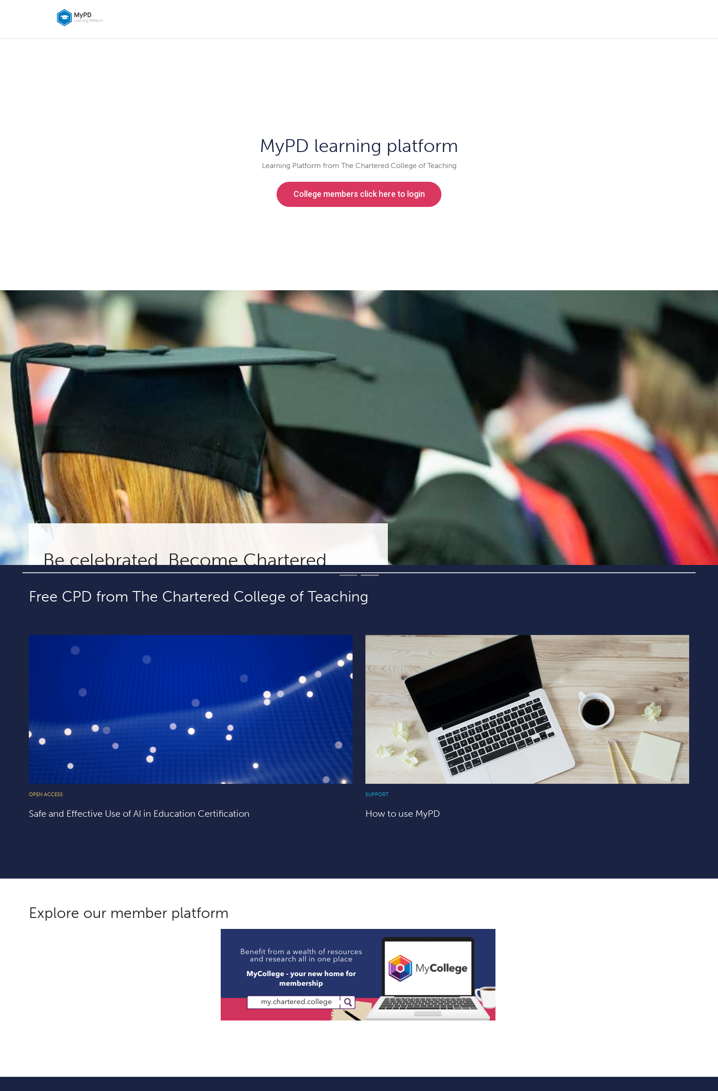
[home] (124, 17)
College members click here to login (359, 194)
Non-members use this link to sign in (359, 222)
